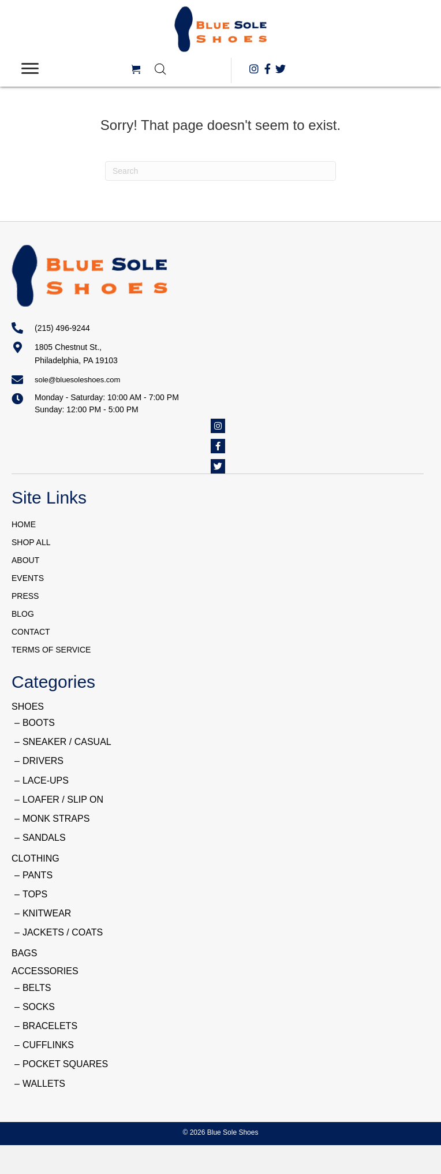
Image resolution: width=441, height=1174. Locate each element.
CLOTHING (35, 858)
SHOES (28, 706)
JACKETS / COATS (63, 932)
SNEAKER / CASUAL (67, 742)
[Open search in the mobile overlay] (187, 69)
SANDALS (44, 838)
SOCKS (39, 1007)
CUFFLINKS (48, 1045)
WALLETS (44, 1084)
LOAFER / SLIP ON (63, 799)
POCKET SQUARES (65, 1064)
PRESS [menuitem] (25, 596)
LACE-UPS (46, 780)
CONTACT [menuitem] (31, 631)
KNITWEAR (47, 913)
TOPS (35, 894)
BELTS (37, 988)
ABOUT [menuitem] (25, 560)
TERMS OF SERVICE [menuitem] (51, 649)
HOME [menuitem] (24, 524)
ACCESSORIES (45, 971)
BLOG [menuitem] (23, 613)
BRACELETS (50, 1026)
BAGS (24, 953)
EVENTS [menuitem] (28, 578)
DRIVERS (43, 761)
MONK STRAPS (56, 818)
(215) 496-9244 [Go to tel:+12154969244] (62, 328)
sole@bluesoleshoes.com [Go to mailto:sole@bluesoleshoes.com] (77, 379)
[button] (254, 69)
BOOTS (39, 723)
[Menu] (30, 69)
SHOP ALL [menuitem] (31, 542)
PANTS (38, 875)
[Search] (220, 171)
